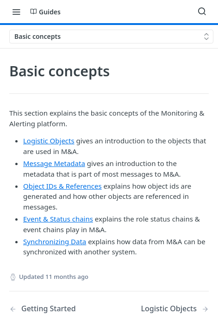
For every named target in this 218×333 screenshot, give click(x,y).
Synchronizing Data (54, 241)
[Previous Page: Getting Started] (52, 308)
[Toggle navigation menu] (16, 11)
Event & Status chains (58, 218)
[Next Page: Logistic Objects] (175, 308)
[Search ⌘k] (202, 11)
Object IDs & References (62, 186)
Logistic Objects (49, 140)
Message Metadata (54, 163)
